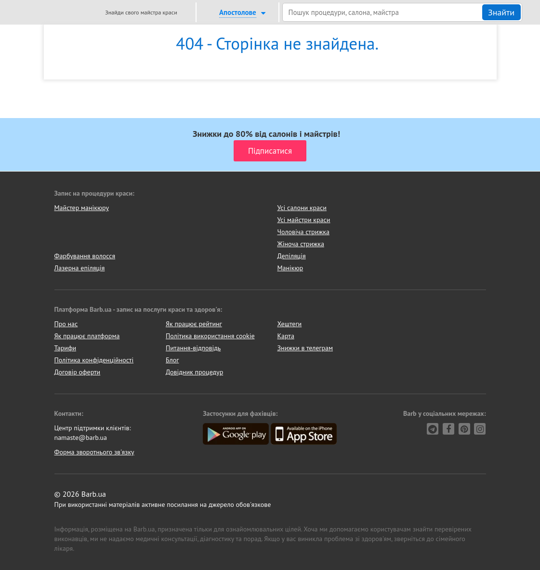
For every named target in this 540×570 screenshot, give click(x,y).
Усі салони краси (302, 207)
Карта (285, 335)
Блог (172, 360)
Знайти (501, 12)
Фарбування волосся (85, 256)
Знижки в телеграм (305, 348)
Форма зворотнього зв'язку (94, 452)
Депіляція (291, 256)
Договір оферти (77, 372)
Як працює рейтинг (194, 323)
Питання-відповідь (193, 348)
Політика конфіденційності (94, 360)
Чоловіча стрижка (303, 231)
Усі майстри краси (303, 219)
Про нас (66, 323)
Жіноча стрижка (300, 243)
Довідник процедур (194, 372)
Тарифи (65, 348)
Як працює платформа (87, 335)
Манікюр (290, 268)
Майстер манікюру (81, 207)
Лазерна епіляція (79, 268)
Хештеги (289, 323)
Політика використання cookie (210, 335)
